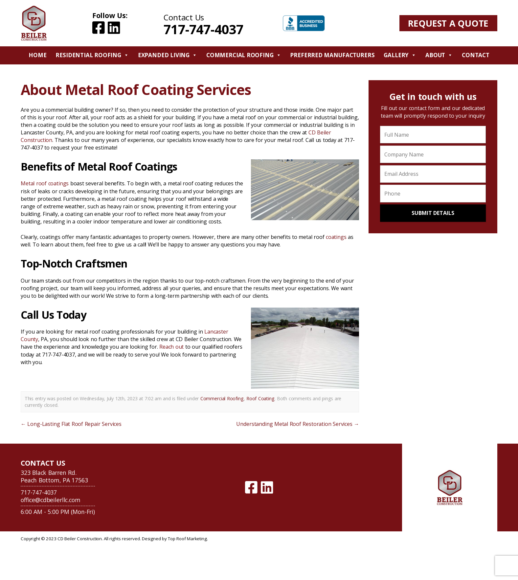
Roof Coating (260, 398)
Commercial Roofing (243, 55)
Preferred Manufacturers (332, 55)
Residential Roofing (92, 55)
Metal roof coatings (45, 183)
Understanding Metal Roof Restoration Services (297, 424)
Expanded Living (167, 55)
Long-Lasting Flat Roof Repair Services (71, 424)
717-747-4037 (203, 29)
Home (37, 55)
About (439, 55)
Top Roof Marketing (187, 539)
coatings (336, 237)
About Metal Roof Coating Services (136, 89)
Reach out (171, 346)
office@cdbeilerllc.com (50, 500)
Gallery (400, 55)
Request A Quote (448, 23)
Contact (475, 55)
